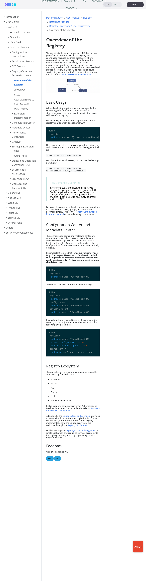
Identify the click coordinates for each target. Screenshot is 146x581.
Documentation (54, 17)
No (57, 458)
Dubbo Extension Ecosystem (77, 415)
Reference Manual (59, 21)
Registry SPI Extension (78, 425)
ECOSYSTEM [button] (71, 8)
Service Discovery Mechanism (76, 74)
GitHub (135, 4)
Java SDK (87, 17)
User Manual (73, 17)
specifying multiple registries (81, 430)
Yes (50, 458)
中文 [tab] (116, 4)
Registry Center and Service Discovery (69, 26)
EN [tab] (108, 4)
